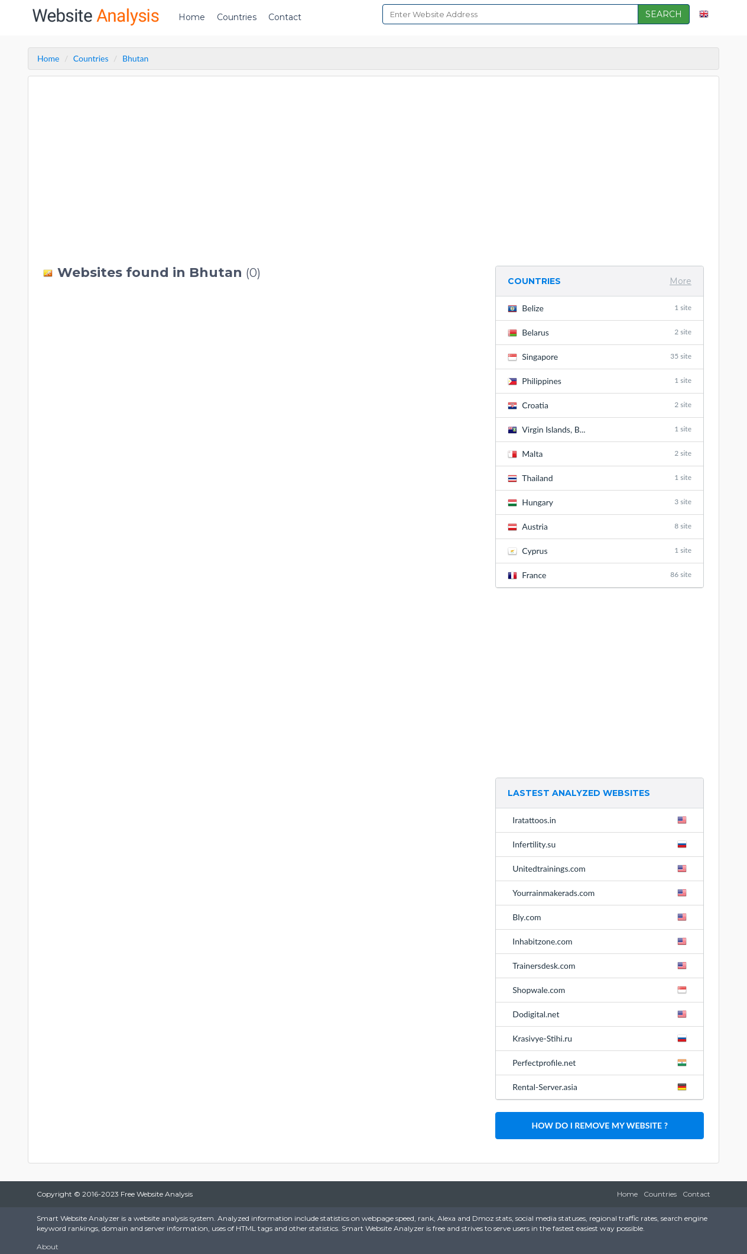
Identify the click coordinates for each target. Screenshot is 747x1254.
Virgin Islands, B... (599, 429)
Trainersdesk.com (601, 965)
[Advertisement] (260, 171)
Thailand (599, 477)
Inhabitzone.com (601, 941)
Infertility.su (601, 844)
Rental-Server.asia (601, 1086)
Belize (599, 308)
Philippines (599, 380)
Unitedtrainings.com (601, 868)
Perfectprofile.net (601, 1062)
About (48, 1246)
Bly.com (601, 916)
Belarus (599, 332)
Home (191, 17)
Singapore (599, 356)
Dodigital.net (601, 1013)
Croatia (599, 405)
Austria (599, 526)
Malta (599, 453)
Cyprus (599, 550)
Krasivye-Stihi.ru (601, 1038)
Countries (236, 17)
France (599, 575)
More (680, 281)
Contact (284, 17)
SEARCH (663, 14)
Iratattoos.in (601, 819)
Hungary (599, 502)
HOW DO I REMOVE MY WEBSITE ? (599, 1125)
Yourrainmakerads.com (601, 892)
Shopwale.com (601, 989)
